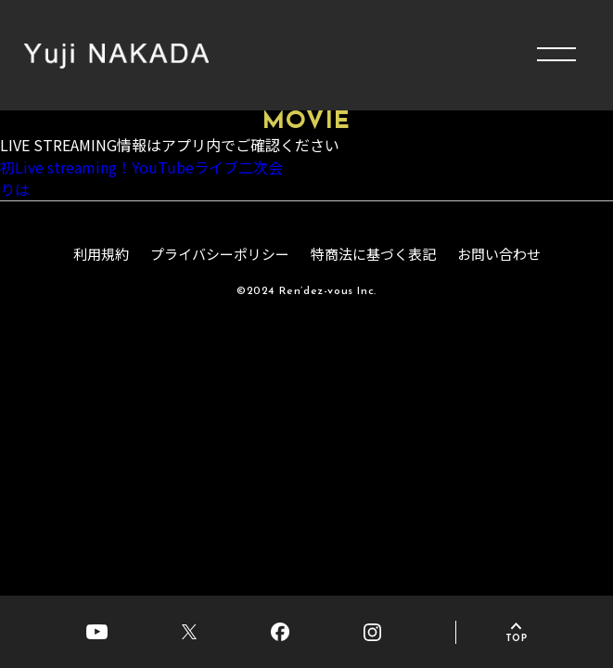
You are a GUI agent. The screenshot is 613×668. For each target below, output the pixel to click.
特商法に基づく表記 (373, 255)
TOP (516, 639)
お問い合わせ (499, 255)
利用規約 (101, 255)
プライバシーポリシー (219, 255)
